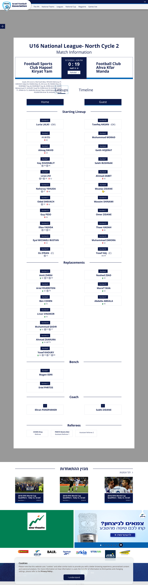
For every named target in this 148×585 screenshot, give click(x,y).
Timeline (86, 89)
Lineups (61, 89)
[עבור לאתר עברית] (144, 2)
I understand (74, 577)
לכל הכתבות (125, 472)
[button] (121, 545)
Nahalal (73, 72)
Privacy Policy (47, 571)
